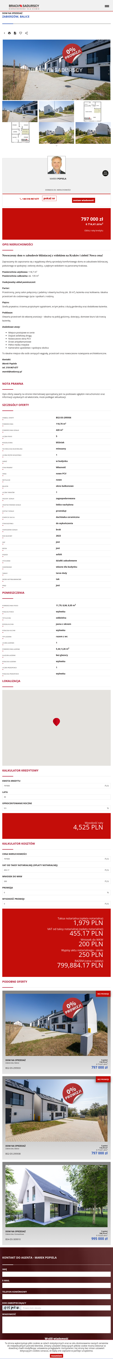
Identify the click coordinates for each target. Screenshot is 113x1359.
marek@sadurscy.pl (12, 371)
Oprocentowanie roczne (17, 803)
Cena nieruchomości (14, 854)
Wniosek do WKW (12, 876)
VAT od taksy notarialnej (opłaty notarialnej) (30, 865)
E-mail (6, 1280)
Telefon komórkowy (14, 1291)
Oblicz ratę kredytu (93, 230)
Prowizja (7, 887)
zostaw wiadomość (83, 200)
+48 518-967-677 (29, 198)
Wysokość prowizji (13, 898)
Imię (4, 1269)
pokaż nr (49, 198)
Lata (5, 792)
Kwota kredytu (11, 780)
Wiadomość (9, 1314)
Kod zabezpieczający (14, 1303)
